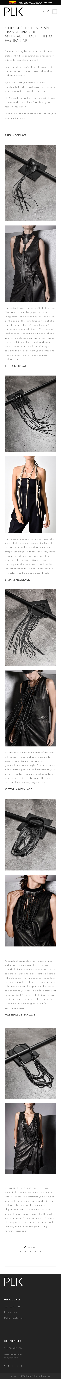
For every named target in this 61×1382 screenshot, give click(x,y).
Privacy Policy (10, 1312)
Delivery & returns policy (15, 1318)
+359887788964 (16, 1355)
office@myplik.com (11, 1358)
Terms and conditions (13, 1307)
